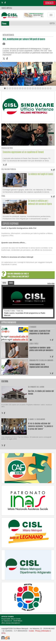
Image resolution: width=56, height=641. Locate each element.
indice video (51, 283)
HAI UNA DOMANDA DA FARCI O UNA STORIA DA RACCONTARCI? (18, 275)
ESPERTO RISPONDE (10, 224)
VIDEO (11, 283)
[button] (1, 61)
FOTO (4, 283)
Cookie (31, 631)
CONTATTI (49, 3)
